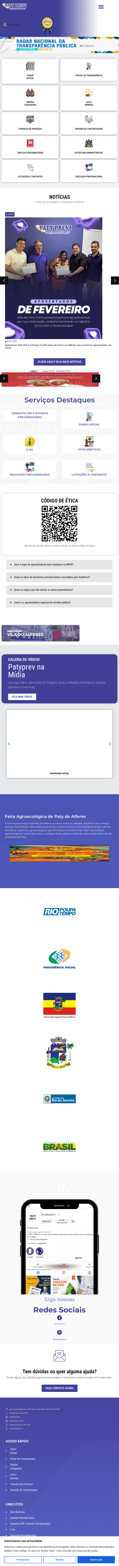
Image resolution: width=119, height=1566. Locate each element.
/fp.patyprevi (59, 1339)
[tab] (59, 564)
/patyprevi (59, 1323)
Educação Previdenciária (30, 474)
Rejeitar (60, 1559)
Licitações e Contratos (89, 474)
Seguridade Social (59, 773)
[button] (101, 6)
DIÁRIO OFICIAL (89, 424)
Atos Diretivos (89, 449)
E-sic (29, 449)
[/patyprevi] (59, 1317)
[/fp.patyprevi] (59, 1332)
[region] (59, 1551)
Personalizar (23, 1559)
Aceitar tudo (96, 1559)
